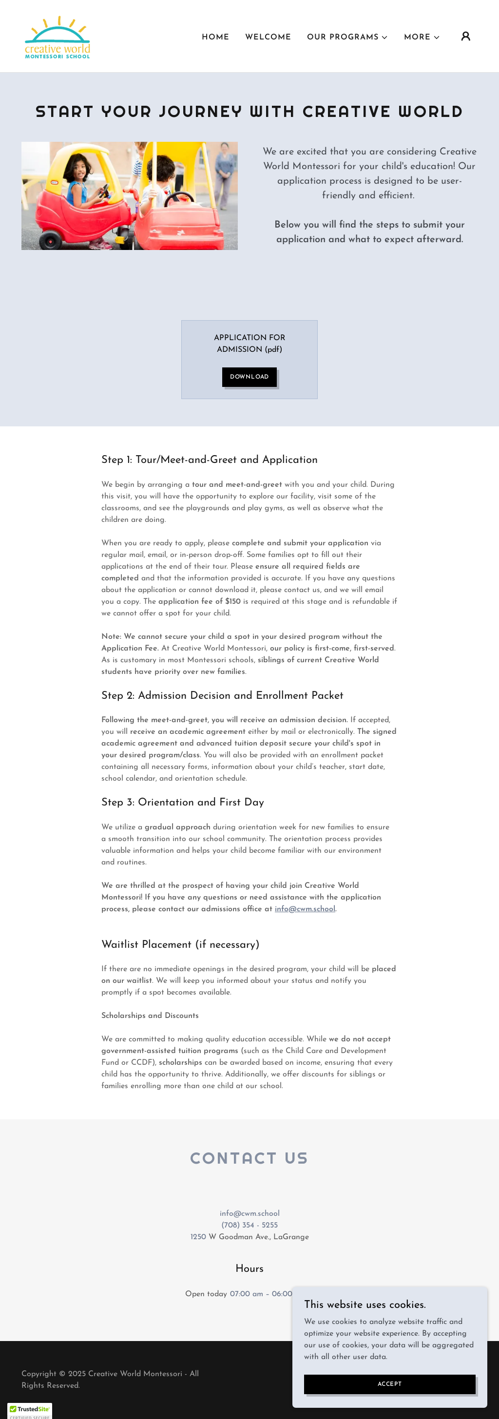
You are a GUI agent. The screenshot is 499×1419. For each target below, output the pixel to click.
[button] (347, 37)
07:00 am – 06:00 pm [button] (268, 1294)
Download (249, 377)
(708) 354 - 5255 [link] (249, 1225)
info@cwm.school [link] (250, 1214)
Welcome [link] (268, 37)
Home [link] (216, 37)
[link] (58, 35)
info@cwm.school (305, 909)
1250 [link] (198, 1237)
